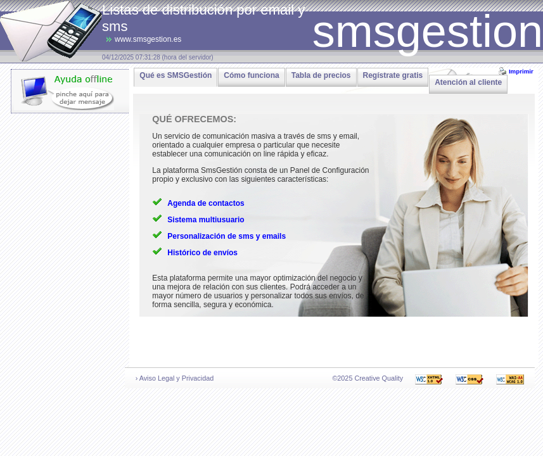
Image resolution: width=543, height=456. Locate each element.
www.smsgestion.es (148, 39)
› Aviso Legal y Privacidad (175, 378)
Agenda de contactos (205, 203)
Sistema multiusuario (205, 219)
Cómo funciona (251, 75)
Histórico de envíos (202, 252)
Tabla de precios (321, 75)
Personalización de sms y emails (226, 236)
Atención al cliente (468, 82)
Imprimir (521, 71)
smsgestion (427, 31)
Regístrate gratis (393, 75)
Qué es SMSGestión (175, 75)
